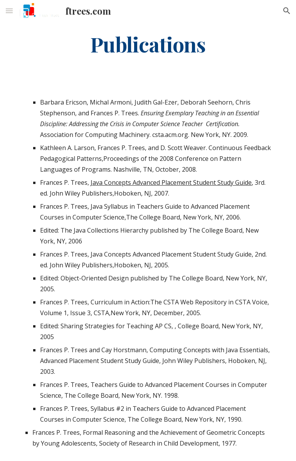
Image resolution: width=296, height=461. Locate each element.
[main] (148, 43)
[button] (9, 10)
